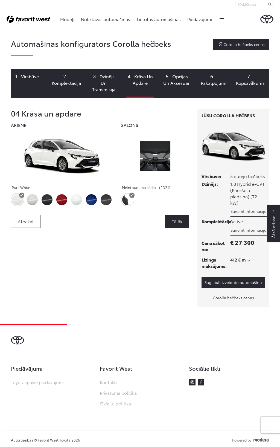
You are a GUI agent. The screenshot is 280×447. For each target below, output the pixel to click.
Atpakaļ (26, 221)
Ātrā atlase (273, 227)
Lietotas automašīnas (159, 19)
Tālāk (177, 221)
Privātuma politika (118, 393)
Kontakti (108, 382)
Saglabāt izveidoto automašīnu (233, 282)
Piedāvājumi (199, 19)
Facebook (201, 382)
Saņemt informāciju (249, 211)
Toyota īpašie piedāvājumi (37, 382)
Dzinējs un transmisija (103, 82)
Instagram (192, 382)
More (221, 19)
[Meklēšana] (269, 4)
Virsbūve (30, 76)
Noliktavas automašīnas (105, 19)
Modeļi (67, 19)
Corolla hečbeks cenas (241, 44)
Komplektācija (66, 83)
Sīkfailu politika (115, 403)
